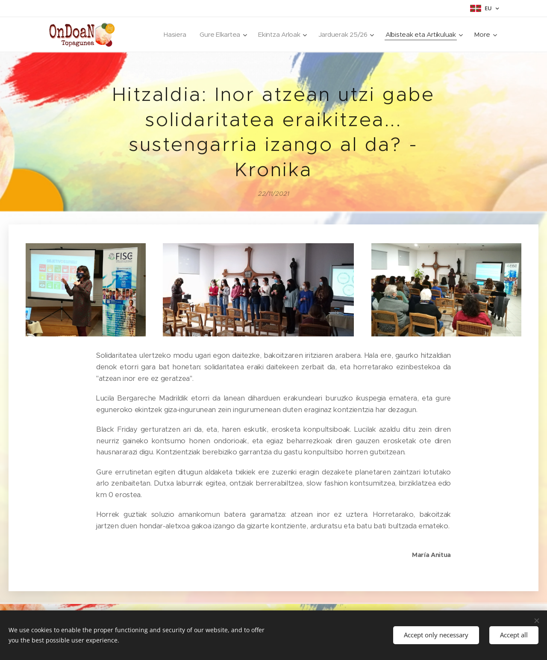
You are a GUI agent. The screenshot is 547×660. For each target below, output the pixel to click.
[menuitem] (170, 34)
